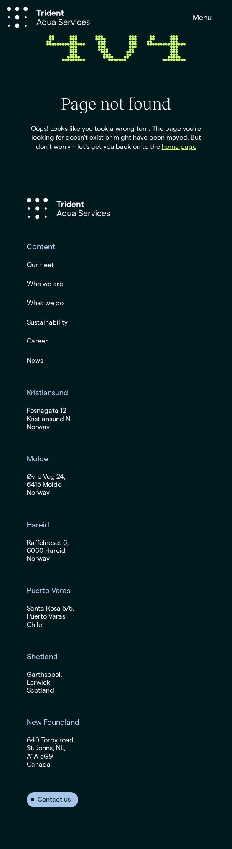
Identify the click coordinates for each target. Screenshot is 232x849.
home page (179, 146)
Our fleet (40, 265)
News (35, 360)
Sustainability (47, 322)
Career (37, 341)
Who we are (45, 284)
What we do (45, 303)
